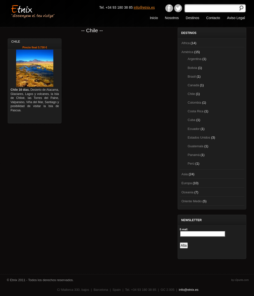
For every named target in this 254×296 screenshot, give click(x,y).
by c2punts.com (240, 280)
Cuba (191, 120)
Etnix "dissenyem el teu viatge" (41, 11)
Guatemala (196, 146)
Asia (185, 174)
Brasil (192, 76)
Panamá (194, 155)
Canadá (193, 85)
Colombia (194, 102)
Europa (187, 183)
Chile (191, 94)
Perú (191, 163)
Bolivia (192, 68)
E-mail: (184, 229)
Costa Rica (196, 111)
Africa (186, 43)
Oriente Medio (192, 201)
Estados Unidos (199, 137)
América (187, 52)
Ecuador (194, 129)
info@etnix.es (144, 7)
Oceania (187, 192)
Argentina (195, 59)
